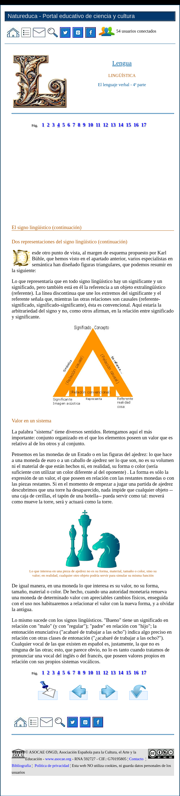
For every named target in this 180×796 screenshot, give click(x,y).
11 (98, 125)
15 (128, 125)
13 (113, 125)
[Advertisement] (93, 170)
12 (105, 125)
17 (143, 125)
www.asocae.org (58, 759)
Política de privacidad (52, 765)
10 (90, 125)
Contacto (136, 759)
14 (120, 125)
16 (136, 125)
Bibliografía (21, 765)
